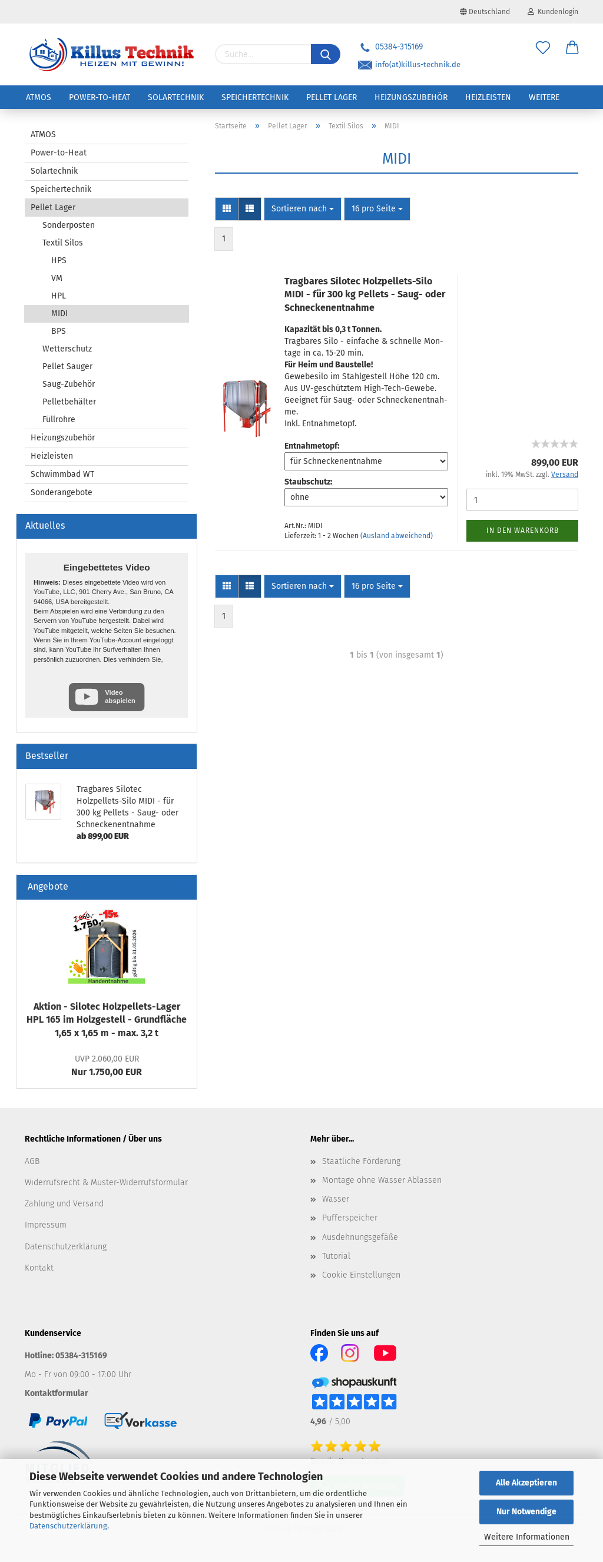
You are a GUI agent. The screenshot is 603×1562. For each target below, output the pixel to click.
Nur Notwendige (526, 1512)
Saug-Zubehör (68, 384)
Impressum (46, 1225)
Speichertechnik (255, 97)
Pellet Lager (331, 97)
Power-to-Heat (99, 97)
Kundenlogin (553, 12)
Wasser (335, 1199)
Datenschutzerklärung (68, 1525)
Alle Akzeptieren (526, 1483)
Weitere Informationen (526, 1537)
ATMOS (38, 97)
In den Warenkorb (522, 530)
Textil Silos (62, 243)
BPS (58, 331)
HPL (58, 296)
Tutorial (336, 1256)
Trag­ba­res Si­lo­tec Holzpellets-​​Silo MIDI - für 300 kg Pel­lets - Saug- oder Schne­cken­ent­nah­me (364, 295)
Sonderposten (68, 225)
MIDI (59, 314)
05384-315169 (390, 47)
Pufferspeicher (349, 1218)
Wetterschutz (67, 349)
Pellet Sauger (67, 367)
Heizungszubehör (411, 97)
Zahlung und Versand (64, 1204)
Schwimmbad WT (62, 474)
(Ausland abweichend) (396, 536)
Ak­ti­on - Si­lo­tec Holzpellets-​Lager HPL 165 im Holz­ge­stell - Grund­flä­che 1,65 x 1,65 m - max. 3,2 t (106, 1020)
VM (56, 278)
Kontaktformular (56, 1393)
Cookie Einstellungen (361, 1275)
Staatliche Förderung (361, 1161)
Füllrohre (58, 419)
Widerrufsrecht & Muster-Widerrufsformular (106, 1183)
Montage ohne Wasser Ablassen (382, 1180)
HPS (59, 261)
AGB (32, 1161)
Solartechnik (176, 97)
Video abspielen (120, 696)
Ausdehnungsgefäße (360, 1237)
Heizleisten (488, 97)
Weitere (544, 97)
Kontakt (39, 1268)
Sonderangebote (61, 492)
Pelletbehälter (69, 402)
